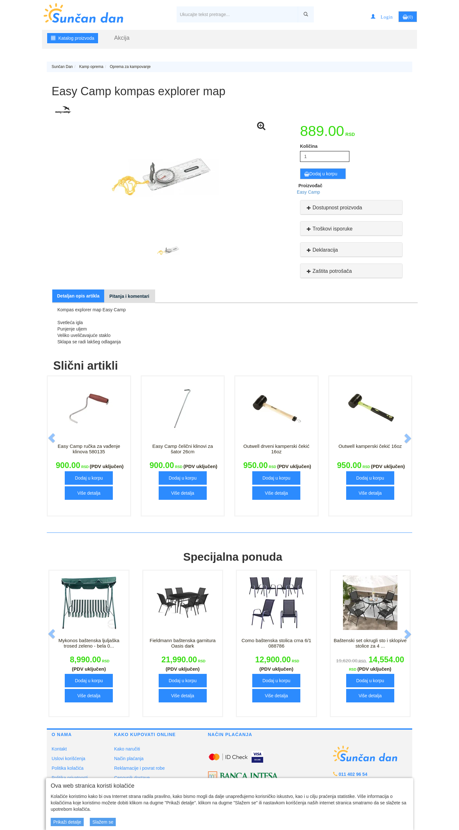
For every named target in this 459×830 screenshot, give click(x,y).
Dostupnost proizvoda (333, 207)
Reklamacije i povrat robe (139, 768)
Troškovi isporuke (329, 228)
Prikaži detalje (67, 822)
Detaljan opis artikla (78, 295)
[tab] (351, 207)
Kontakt (59, 748)
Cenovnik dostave (132, 777)
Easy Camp (308, 192)
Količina (308, 146)
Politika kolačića (68, 768)
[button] (381, 17)
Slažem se (102, 822)
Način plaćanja (129, 758)
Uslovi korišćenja (68, 758)
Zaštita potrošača (328, 271)
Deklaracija (321, 250)
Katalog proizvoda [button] (72, 38)
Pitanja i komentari (129, 296)
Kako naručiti (127, 748)
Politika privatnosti (70, 777)
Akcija (121, 38)
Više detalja (88, 493)
